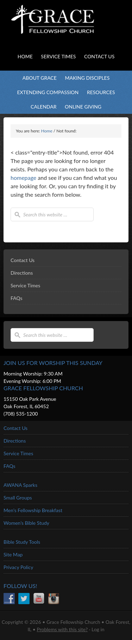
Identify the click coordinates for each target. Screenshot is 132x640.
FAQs (16, 298)
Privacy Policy (18, 567)
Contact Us (22, 260)
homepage (23, 177)
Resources (101, 92)
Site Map (13, 554)
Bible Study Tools (22, 542)
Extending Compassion (47, 92)
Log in (98, 629)
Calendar (43, 107)
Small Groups (18, 498)
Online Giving (83, 107)
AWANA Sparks (20, 485)
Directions (22, 273)
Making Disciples (87, 78)
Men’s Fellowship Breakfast (33, 510)
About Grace (40, 78)
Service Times (25, 285)
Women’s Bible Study (26, 523)
